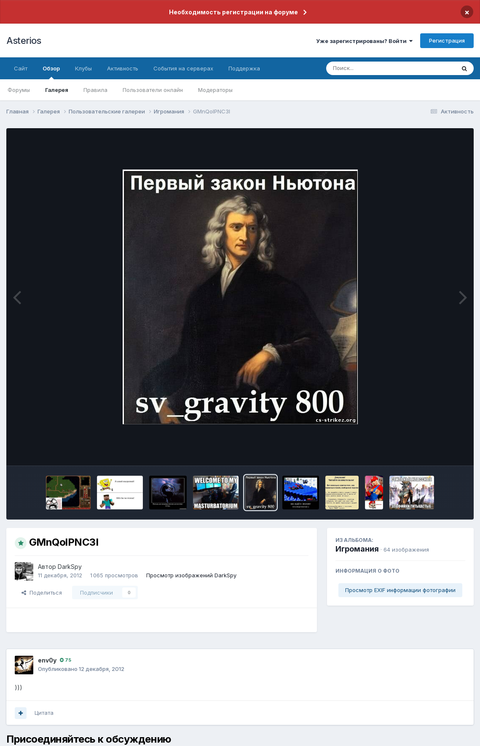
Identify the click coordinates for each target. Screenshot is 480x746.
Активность (122, 68)
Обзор (51, 72)
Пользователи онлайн (153, 89)
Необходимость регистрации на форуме (233, 12)
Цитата (44, 712)
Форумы (19, 89)
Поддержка (244, 68)
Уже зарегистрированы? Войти (364, 41)
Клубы (83, 68)
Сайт (20, 68)
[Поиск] (374, 68)
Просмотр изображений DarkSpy (191, 575)
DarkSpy (70, 566)
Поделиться (41, 592)
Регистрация (447, 40)
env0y (47, 660)
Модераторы (215, 89)
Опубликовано (81, 668)
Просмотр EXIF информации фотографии (400, 590)
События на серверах (183, 68)
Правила (95, 89)
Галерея (56, 89)
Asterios (23, 40)
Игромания (357, 548)
